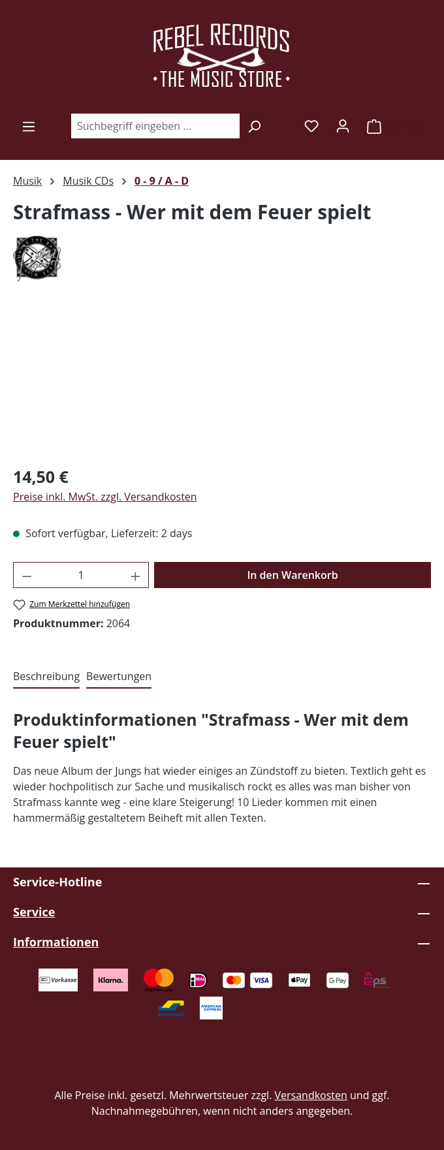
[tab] (46, 677)
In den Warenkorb (292, 575)
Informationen (56, 942)
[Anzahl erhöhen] (136, 575)
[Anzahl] (81, 575)
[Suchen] (254, 126)
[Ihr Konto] (342, 125)
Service (34, 912)
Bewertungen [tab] (118, 676)
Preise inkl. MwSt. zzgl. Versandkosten (105, 497)
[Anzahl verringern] (26, 575)
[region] (222, 380)
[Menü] (28, 126)
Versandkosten (311, 1095)
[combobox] (155, 126)
